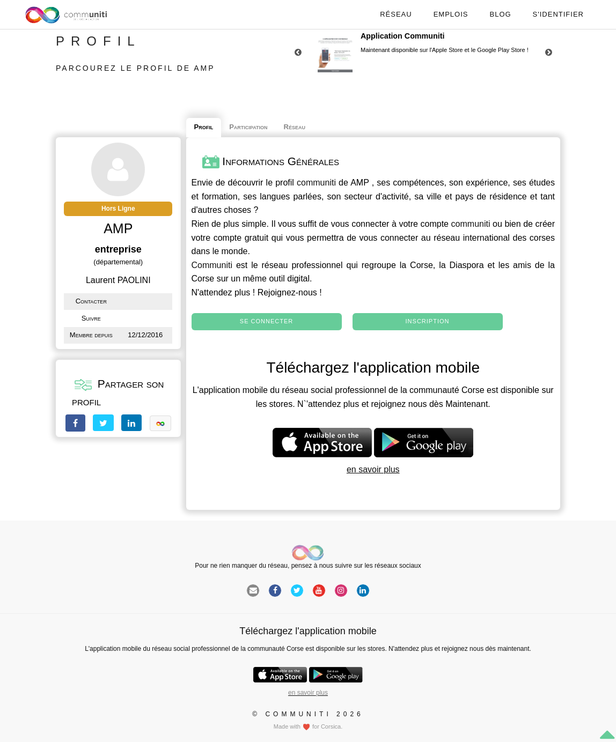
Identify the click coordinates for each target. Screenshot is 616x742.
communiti (316, 182)
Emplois (451, 14)
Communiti (212, 265)
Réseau (396, 14)
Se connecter (266, 321)
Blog (500, 14)
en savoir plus (373, 469)
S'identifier (558, 14)
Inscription (428, 321)
